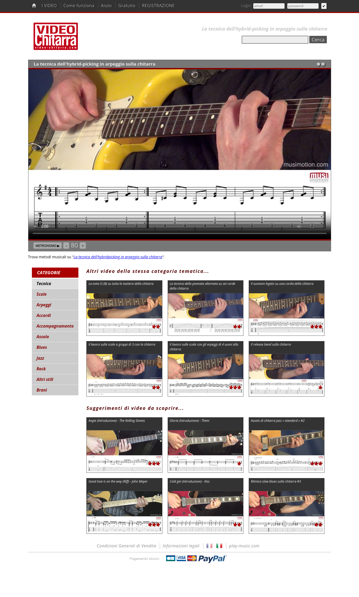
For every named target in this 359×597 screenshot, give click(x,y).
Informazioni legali (181, 546)
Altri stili (45, 379)
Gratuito (127, 5)
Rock (41, 369)
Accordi (44, 315)
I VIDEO (49, 5)
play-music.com (244, 546)
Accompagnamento (55, 326)
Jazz (40, 358)
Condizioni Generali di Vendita (126, 546)
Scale (42, 294)
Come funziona (79, 5)
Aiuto (106, 5)
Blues (42, 347)
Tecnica (44, 283)
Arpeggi (44, 305)
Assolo (43, 337)
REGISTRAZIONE (158, 5)
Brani (42, 390)
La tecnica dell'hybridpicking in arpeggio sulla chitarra (118, 256)
